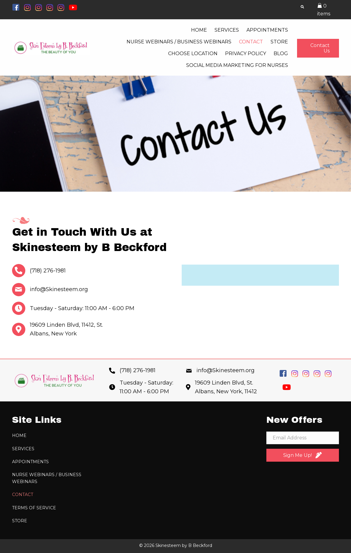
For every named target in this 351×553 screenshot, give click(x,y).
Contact (22, 494)
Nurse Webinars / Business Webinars (46, 478)
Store (19, 520)
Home (19, 435)
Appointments (30, 461)
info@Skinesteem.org (59, 289)
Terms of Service (34, 508)
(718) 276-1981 (48, 270)
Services (23, 448)
